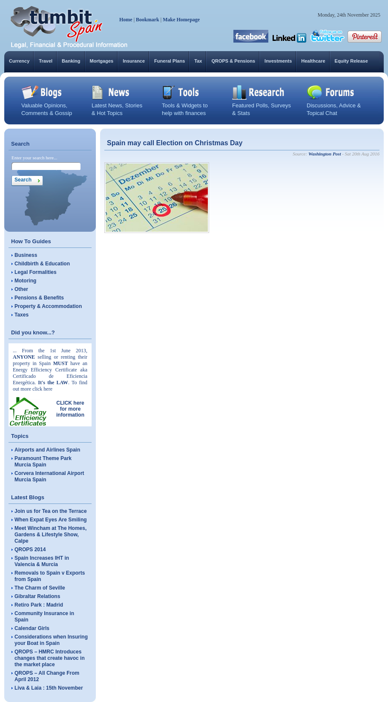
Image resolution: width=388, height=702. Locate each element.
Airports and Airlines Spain (47, 450)
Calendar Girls (31, 628)
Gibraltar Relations (37, 596)
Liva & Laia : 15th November (48, 688)
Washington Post (324, 153)
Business (25, 255)
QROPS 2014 (30, 549)
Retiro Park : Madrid (38, 605)
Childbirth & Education (42, 264)
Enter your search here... (34, 157)
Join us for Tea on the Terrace (50, 511)
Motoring (25, 281)
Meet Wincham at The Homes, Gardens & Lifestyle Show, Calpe (50, 534)
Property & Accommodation (48, 306)
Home (125, 20)
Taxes (21, 315)
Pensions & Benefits (39, 298)
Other (21, 289)
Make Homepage (181, 20)
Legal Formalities (35, 272)
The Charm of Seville (39, 588)
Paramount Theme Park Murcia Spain (43, 461)
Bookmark (147, 20)
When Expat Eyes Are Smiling (50, 520)
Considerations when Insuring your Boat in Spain (51, 640)
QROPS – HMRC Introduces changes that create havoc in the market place (49, 658)
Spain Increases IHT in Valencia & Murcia (41, 561)
